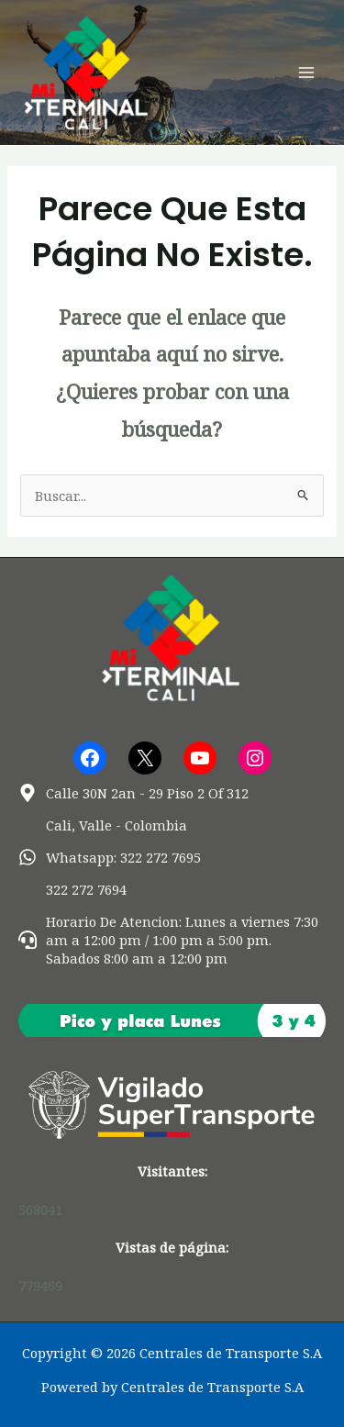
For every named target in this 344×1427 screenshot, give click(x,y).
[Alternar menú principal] (306, 72)
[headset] (172, 939)
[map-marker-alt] (133, 793)
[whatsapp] (109, 857)
